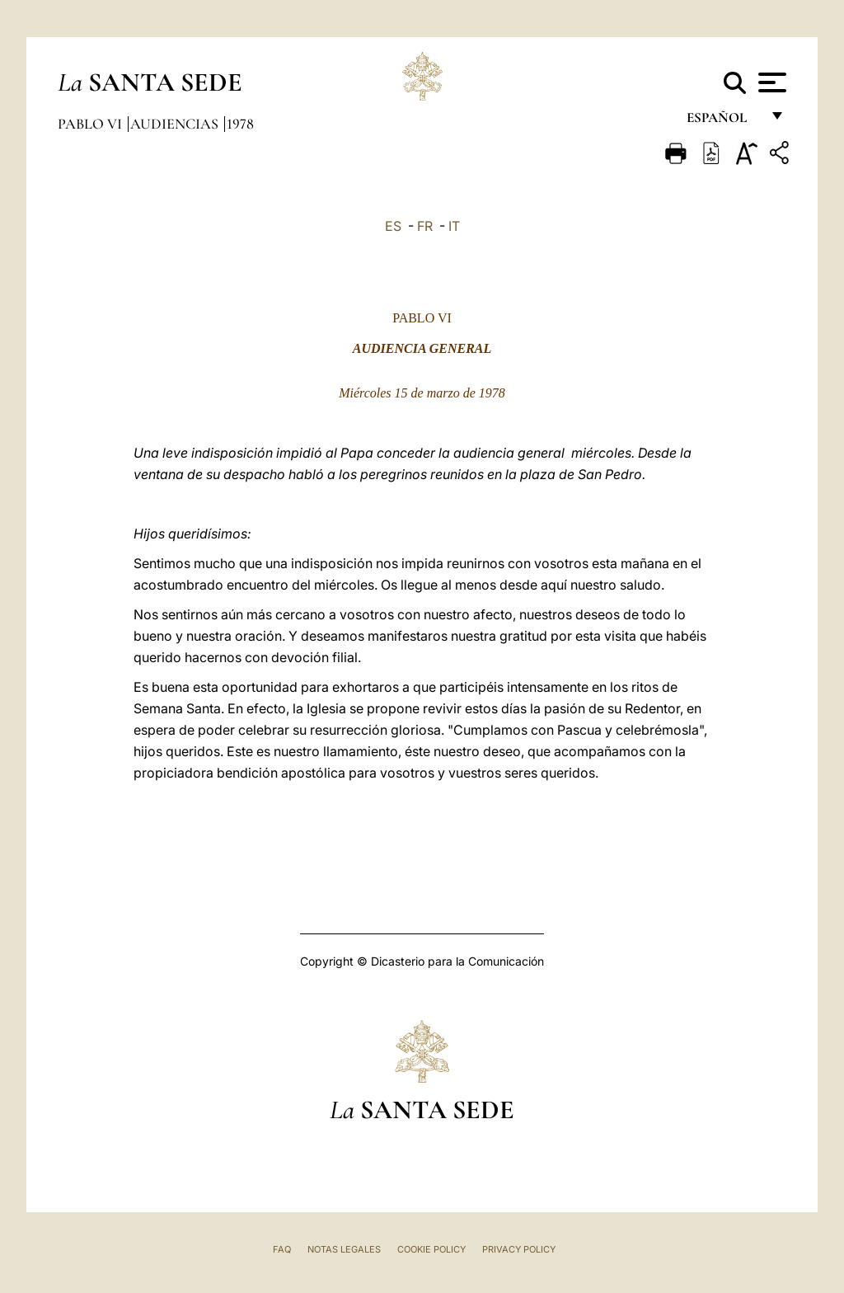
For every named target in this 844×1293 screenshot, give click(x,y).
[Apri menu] (770, 82)
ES (393, 226)
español (723, 121)
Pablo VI (91, 124)
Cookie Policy (431, 1249)
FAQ (282, 1249)
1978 (240, 124)
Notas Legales (344, 1249)
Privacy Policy (519, 1249)
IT (454, 226)
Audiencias (176, 124)
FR (425, 226)
